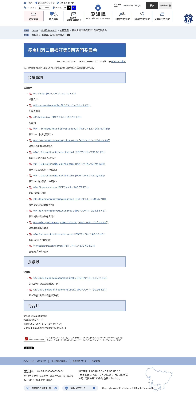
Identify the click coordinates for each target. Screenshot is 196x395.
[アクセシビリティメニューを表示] (188, 18)
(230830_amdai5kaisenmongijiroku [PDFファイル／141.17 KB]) (70, 278)
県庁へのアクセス (77, 388)
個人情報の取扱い (59, 361)
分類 (162, 19)
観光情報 (53, 19)
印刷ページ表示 (118, 61)
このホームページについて (35, 361)
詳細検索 (164, 5)
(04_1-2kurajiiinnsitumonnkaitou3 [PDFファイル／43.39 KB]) (69, 176)
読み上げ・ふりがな (46, 3)
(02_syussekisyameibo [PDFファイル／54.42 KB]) (62, 105)
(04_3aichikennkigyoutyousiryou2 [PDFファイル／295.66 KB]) (69, 211)
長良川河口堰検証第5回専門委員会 (49, 35)
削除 (68, 35)
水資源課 (64, 30)
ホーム (35, 30)
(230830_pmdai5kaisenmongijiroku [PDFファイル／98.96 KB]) (70, 290)
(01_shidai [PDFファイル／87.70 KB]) (54, 94)
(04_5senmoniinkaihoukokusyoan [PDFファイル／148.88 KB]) (69, 234)
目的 (122, 19)
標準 (47, 7)
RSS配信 (96, 361)
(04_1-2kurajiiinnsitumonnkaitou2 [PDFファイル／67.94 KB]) (69, 164)
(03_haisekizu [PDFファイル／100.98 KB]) (57, 117)
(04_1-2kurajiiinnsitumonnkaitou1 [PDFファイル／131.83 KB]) (69, 152)
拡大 (41, 7)
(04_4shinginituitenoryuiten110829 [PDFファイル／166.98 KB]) (70, 222)
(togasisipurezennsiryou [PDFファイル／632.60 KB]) (64, 246)
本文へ (30, 3)
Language (65, 3)
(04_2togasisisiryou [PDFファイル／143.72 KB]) (61, 187)
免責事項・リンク (79, 361)
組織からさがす (48, 30)
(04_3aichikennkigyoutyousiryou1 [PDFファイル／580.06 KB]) (69, 199)
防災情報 (33, 19)
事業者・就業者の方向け (74, 19)
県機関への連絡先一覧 (41, 388)
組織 (142, 19)
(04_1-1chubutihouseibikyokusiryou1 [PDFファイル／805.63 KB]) (71, 129)
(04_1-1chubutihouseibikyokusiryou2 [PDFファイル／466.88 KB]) (71, 140)
